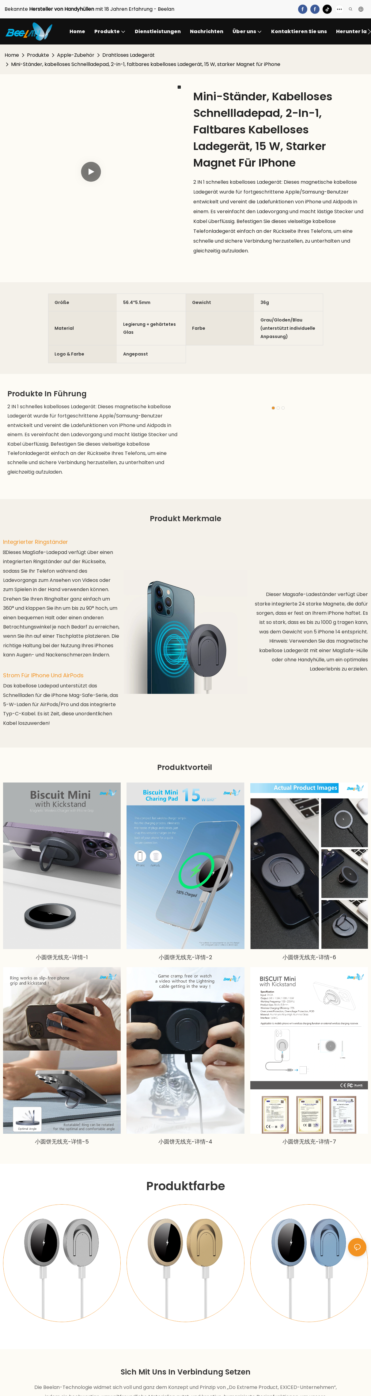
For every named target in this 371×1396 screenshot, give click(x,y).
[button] (369, 31)
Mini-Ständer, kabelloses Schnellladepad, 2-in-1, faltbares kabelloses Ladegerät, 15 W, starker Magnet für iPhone (145, 64)
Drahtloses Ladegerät (128, 55)
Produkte (38, 55)
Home (12, 55)
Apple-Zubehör (75, 55)
